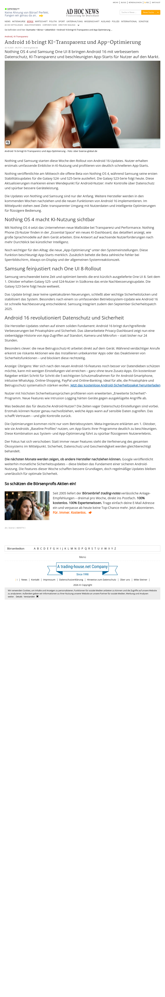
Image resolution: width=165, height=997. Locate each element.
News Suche (148, 12)
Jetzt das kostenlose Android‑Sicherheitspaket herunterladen (115, 385)
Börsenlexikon (15, 548)
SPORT (61, 21)
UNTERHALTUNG (74, 21)
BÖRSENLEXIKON (135, 2)
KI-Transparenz (21, 36)
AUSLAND (105, 21)
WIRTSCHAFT (41, 21)
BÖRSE (30, 21)
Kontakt (35, 579)
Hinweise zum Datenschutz (101, 579)
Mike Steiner (140, 579)
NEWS (7, 21)
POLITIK (53, 21)
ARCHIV (115, 2)
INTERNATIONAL (129, 21)
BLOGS (123, 2)
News (24, 579)
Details (19, 596)
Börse (40, 29)
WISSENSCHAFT (91, 21)
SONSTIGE (143, 21)
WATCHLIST (156, 2)
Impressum (49, 579)
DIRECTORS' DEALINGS (66, 25)
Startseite (30, 29)
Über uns (125, 579)
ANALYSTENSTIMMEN (33, 25)
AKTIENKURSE (18, 21)
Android (8, 36)
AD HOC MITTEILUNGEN (14, 25)
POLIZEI (115, 21)
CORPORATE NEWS (50, 25)
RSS (146, 2)
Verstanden (29, 596)
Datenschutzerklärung (71, 579)
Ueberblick (50, 29)
